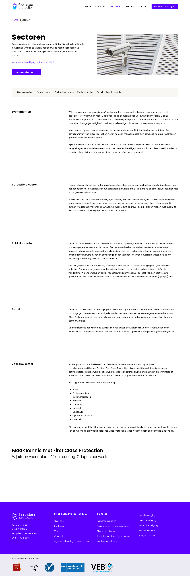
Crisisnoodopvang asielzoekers (113, 526)
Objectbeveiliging (106, 531)
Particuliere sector (64, 92)
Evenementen (43, 92)
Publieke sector (85, 92)
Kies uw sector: (25, 92)
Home (15, 19)
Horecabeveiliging (148, 525)
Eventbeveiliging (147, 520)
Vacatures (59, 531)
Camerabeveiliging (106, 521)
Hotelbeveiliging (147, 515)
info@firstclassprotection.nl (26, 533)
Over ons (59, 521)
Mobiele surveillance (107, 541)
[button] (26, 72)
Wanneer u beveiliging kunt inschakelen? (33, 62)
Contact (58, 536)
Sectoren (59, 526)
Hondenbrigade (147, 530)
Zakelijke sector (114, 92)
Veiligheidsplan (147, 535)
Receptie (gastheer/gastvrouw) (113, 536)
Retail (100, 92)
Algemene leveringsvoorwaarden (71, 541)
